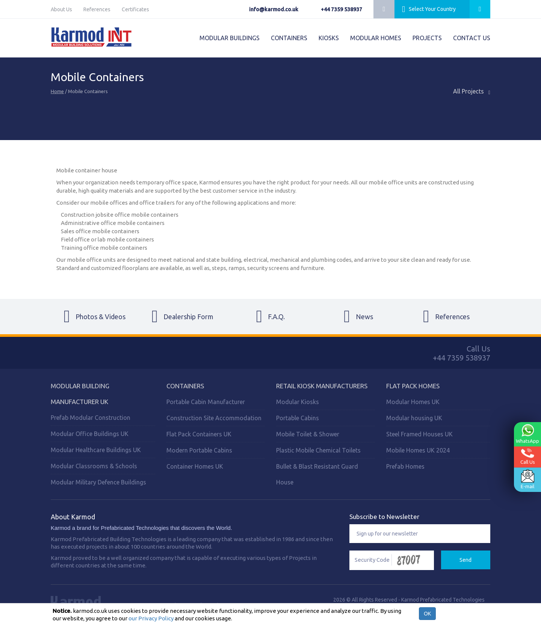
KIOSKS (329, 38)
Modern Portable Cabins (199, 450)
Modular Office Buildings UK (89, 433)
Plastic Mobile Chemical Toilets (318, 450)
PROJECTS (427, 38)
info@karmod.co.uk (273, 9)
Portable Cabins (297, 418)
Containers (185, 385)
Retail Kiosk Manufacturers (321, 385)
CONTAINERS (289, 38)
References (96, 9)
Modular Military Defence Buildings (98, 482)
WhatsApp (527, 433)
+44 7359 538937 (341, 9)
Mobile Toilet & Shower (307, 434)
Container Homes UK (194, 466)
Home (57, 91)
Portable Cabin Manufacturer (205, 401)
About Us (61, 9)
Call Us (527, 456)
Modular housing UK (414, 418)
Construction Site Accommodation (213, 418)
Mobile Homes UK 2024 (418, 450)
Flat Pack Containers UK (198, 434)
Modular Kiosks (297, 401)
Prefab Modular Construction (90, 417)
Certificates (135, 9)
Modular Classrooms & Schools (94, 466)
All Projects (471, 91)
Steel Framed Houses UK (419, 434)
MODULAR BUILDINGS (229, 38)
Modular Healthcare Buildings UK (96, 449)
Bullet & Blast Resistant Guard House (317, 474)
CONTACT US (471, 38)
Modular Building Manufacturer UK (80, 393)
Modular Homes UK (413, 401)
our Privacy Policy (151, 618)
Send (465, 560)
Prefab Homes (405, 466)
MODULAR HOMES (375, 38)
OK (427, 614)
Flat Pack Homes (413, 385)
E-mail (527, 479)
